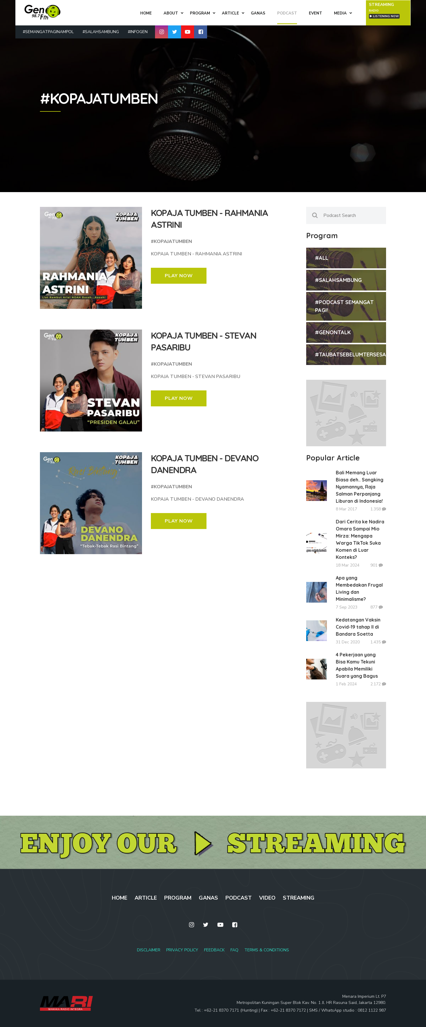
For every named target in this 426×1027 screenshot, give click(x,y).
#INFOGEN (138, 31)
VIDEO (267, 897)
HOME (119, 897)
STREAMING (298, 897)
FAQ (234, 950)
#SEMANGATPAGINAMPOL (48, 31)
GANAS (208, 897)
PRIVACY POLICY (182, 950)
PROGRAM (177, 897)
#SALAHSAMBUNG (101, 31)
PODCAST (238, 897)
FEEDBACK (214, 950)
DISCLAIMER (148, 950)
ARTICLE (146, 897)
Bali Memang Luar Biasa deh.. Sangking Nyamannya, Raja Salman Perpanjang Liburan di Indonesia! (359, 487)
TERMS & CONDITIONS (266, 950)
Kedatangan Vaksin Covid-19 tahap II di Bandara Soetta (358, 627)
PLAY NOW (179, 275)
